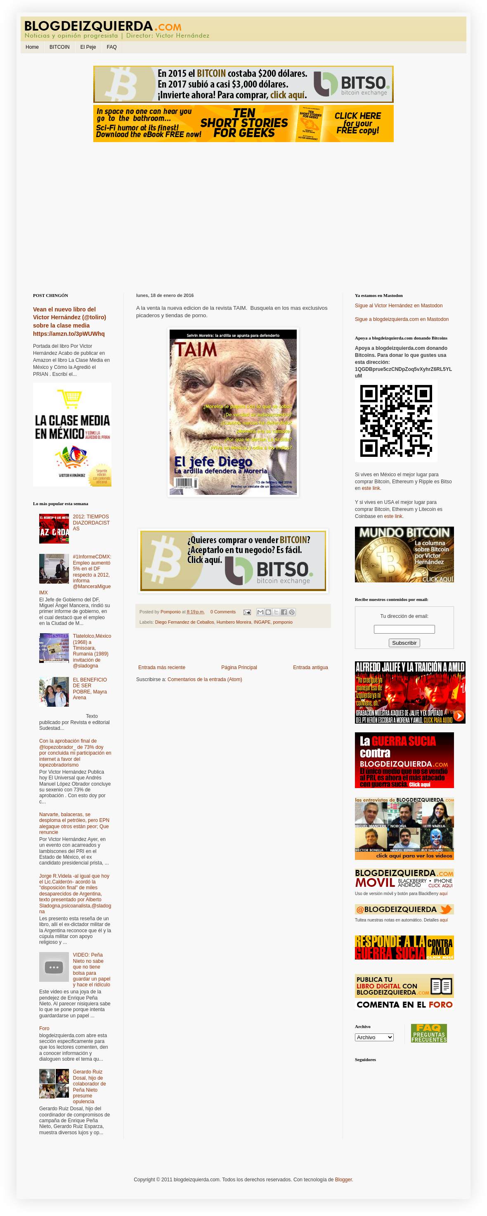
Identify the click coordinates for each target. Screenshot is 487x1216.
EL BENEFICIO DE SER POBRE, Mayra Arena (90, 689)
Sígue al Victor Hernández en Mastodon (399, 306)
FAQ (112, 47)
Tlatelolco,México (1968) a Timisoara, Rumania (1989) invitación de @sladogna (92, 651)
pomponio (283, 622)
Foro (44, 1028)
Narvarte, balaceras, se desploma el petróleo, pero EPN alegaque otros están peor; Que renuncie (74, 823)
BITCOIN (60, 47)
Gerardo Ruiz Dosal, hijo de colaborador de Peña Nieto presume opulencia (89, 1086)
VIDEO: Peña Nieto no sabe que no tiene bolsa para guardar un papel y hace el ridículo (92, 970)
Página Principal (239, 667)
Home (32, 47)
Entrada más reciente (161, 667)
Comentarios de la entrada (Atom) (205, 679)
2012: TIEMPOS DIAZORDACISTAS (91, 523)
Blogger (343, 1180)
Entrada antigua (310, 667)
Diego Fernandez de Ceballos (184, 622)
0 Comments (223, 611)
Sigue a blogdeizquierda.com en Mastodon (402, 319)
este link (371, 488)
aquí (443, 893)
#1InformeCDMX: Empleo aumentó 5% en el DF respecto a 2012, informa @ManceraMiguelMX (75, 574)
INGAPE (262, 622)
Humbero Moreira (234, 622)
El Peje (88, 47)
